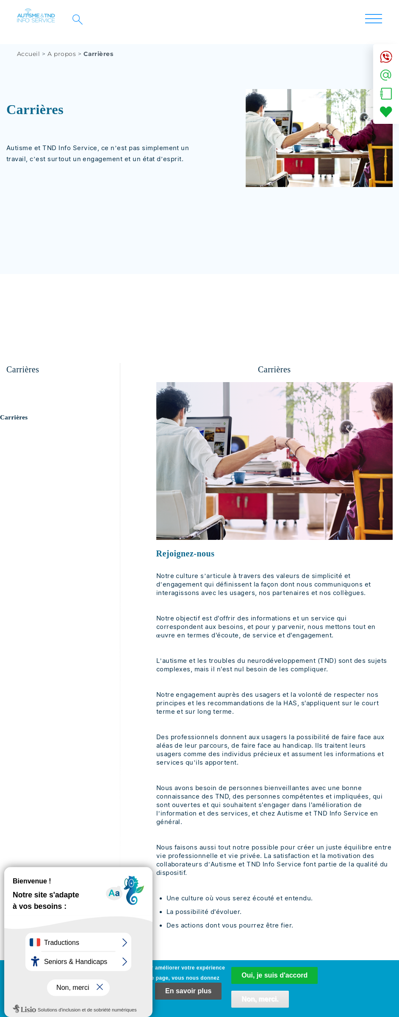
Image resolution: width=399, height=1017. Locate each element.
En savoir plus (188, 995)
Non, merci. (259, 1003)
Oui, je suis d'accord (274, 979)
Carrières (14, 417)
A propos (61, 54)
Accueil (28, 54)
